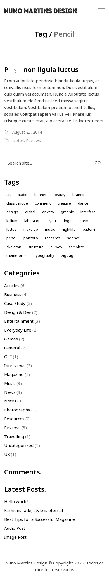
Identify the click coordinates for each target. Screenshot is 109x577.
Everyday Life (17, 330)
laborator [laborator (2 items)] (32, 220)
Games (11, 339)
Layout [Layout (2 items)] (52, 220)
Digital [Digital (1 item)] (30, 211)
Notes (18, 140)
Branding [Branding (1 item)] (80, 194)
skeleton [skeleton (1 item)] (13, 246)
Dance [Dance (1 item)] (83, 203)
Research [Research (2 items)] (52, 237)
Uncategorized (19, 445)
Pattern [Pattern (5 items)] (89, 229)
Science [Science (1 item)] (73, 237)
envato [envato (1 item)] (48, 211)
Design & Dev (17, 312)
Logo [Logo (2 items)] (68, 220)
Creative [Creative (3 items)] (64, 203)
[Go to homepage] (40, 11)
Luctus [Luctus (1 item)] (11, 229)
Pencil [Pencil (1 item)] (11, 237)
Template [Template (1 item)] (76, 246)
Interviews (14, 365)
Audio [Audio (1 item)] (22, 194)
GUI (8, 356)
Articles (11, 285)
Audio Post (14, 528)
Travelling (14, 436)
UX (7, 454)
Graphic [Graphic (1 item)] (67, 211)
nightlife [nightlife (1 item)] (69, 229)
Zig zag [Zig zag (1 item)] (67, 255)
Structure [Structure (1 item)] (36, 246)
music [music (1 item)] (50, 229)
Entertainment (19, 321)
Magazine (13, 374)
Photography (17, 409)
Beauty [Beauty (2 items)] (59, 194)
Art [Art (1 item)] (8, 194)
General (12, 347)
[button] (101, 11)
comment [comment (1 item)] (43, 203)
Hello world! (16, 501)
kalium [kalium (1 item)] (11, 220)
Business (12, 294)
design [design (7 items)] (12, 211)
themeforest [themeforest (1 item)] (17, 255)
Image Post (15, 537)
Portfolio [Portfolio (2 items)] (30, 237)
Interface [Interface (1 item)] (88, 211)
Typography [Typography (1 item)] (44, 255)
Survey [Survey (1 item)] (56, 246)
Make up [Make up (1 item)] (30, 229)
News (9, 392)
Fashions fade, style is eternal (33, 510)
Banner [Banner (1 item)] (40, 194)
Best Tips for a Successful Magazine (39, 519)
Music (9, 383)
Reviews (33, 140)
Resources (14, 418)
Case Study (14, 303)
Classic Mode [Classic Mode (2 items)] (17, 203)
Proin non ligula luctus (41, 69)
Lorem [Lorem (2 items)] (83, 220)
